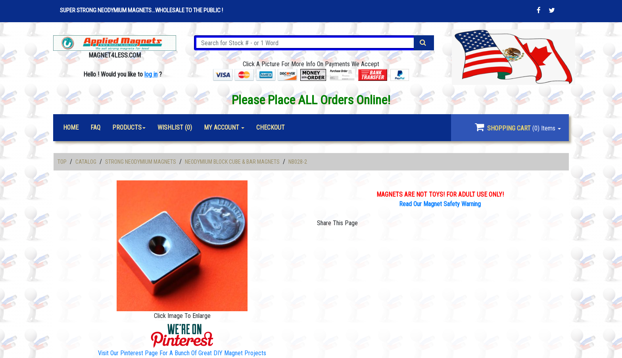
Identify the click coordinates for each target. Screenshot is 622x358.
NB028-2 (297, 162)
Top (62, 162)
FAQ (95, 127)
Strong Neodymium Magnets (140, 162)
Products (127, 127)
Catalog (85, 162)
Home (71, 127)
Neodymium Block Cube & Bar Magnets (232, 162)
